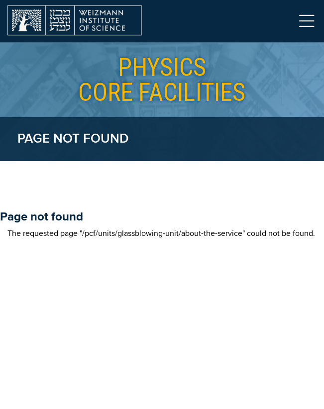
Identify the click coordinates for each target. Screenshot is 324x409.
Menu (306, 21)
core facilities (162, 80)
